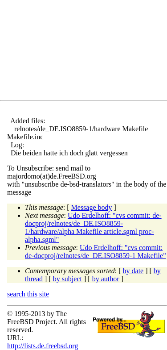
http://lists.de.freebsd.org (42, 346)
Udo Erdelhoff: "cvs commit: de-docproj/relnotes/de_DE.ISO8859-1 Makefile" (95, 251)
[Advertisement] (87, 51)
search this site (28, 294)
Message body (91, 207)
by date (133, 271)
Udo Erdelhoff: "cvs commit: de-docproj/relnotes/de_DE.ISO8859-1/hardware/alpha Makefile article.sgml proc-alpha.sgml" (93, 227)
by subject (67, 279)
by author (105, 279)
